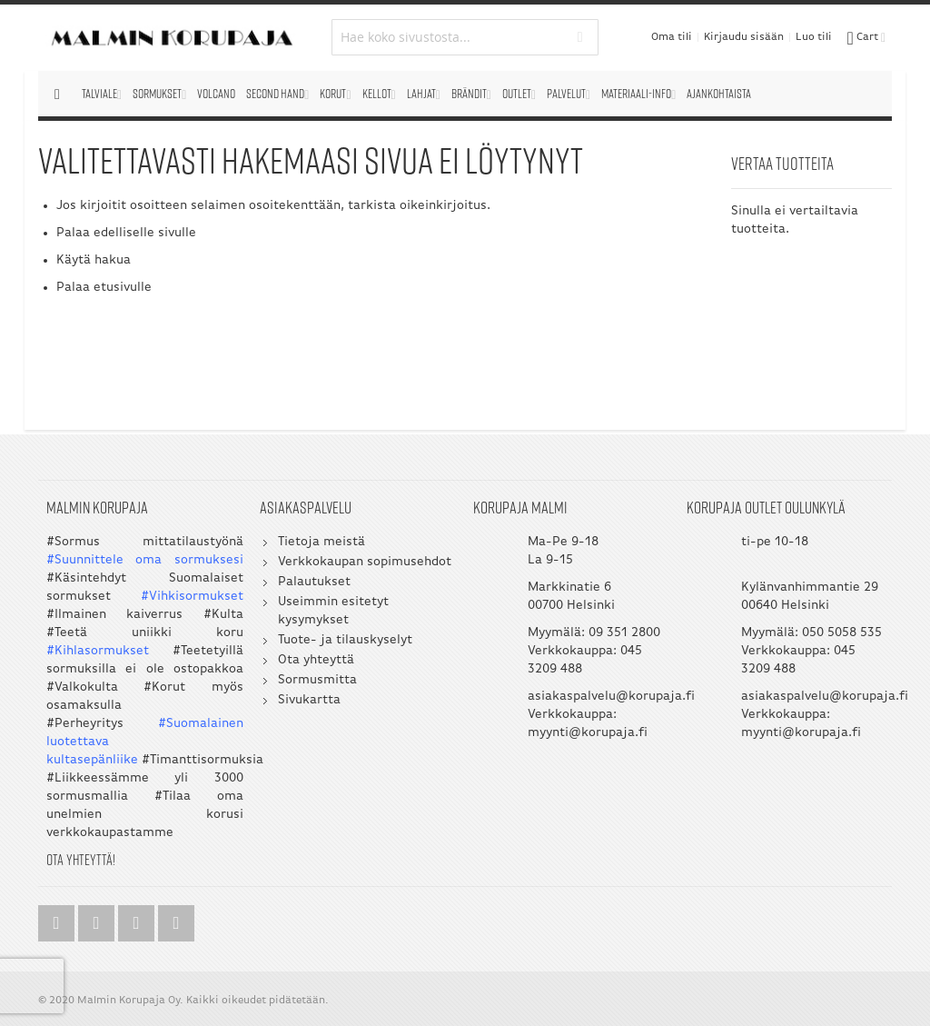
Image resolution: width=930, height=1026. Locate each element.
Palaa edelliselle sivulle (126, 233)
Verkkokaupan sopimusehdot (364, 562)
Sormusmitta (317, 680)
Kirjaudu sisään (744, 37)
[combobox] (464, 37)
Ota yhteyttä (316, 660)
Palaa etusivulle (104, 287)
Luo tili (814, 37)
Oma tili (671, 37)
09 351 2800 (624, 633)
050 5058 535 (842, 633)
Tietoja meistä (321, 542)
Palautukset (314, 582)
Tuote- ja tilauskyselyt (345, 640)
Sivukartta (309, 700)
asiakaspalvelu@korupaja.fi (611, 696)
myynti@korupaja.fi (588, 733)
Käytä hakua (93, 260)
